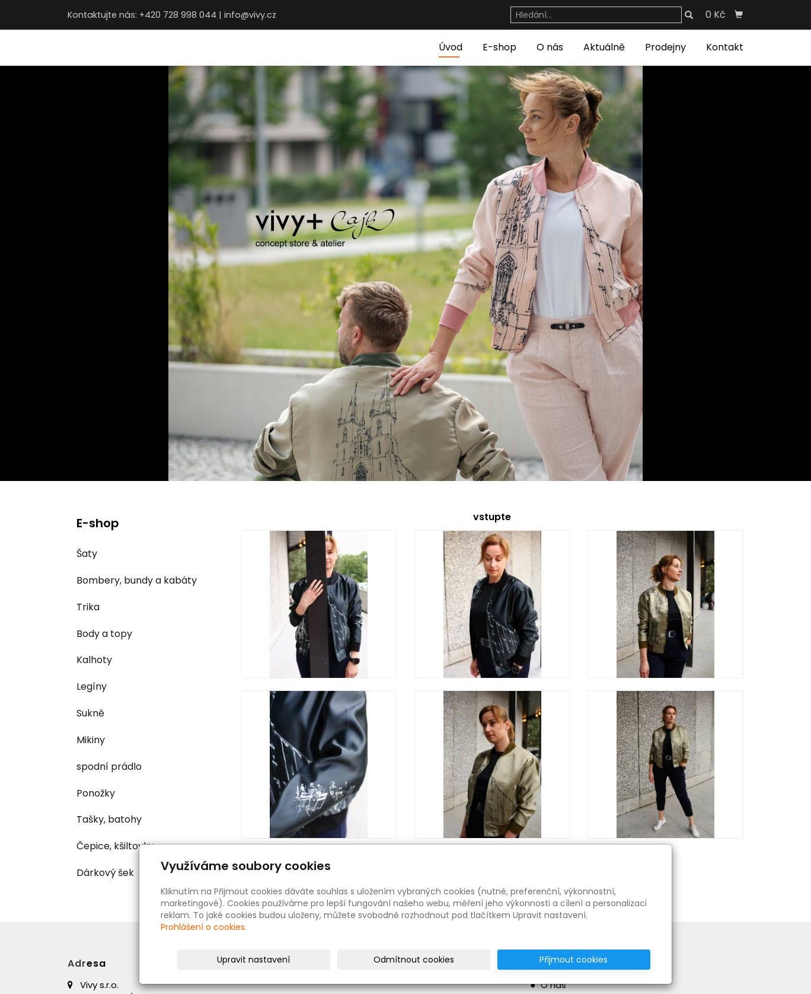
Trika (88, 607)
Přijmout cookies (605, 960)
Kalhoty (94, 660)
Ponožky (95, 793)
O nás (550, 47)
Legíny (91, 686)
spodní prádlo (109, 766)
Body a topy (104, 634)
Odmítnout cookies (510, 960)
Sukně (90, 713)
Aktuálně (604, 47)
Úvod (450, 47)
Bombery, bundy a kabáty (136, 580)
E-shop (499, 47)
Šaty (86, 553)
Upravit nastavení (409, 960)
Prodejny (665, 47)
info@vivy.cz (250, 15)
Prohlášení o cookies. (204, 927)
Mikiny (90, 740)
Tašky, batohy (109, 819)
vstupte (492, 517)
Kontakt (724, 47)
